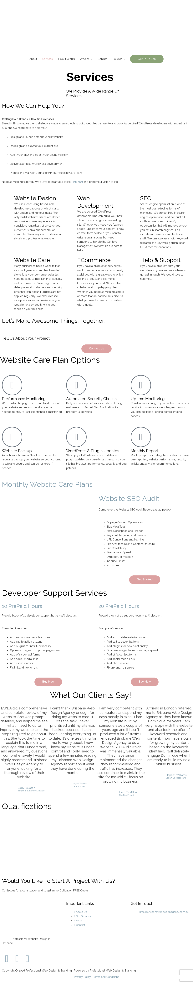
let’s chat (78, 181)
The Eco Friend (126, 795)
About (33, 58)
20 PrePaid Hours (121, 606)
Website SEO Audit (134, 498)
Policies (117, 58)
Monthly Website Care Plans (54, 484)
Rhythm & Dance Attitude (31, 791)
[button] (147, 59)
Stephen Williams (176, 774)
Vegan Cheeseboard (175, 778)
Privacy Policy (82, 977)
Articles (84, 58)
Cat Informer (78, 787)
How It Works (66, 58)
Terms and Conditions (106, 977)
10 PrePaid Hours (24, 606)
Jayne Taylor (80, 783)
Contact (102, 58)
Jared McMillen (127, 792)
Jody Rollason (27, 787)
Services (47, 58)
